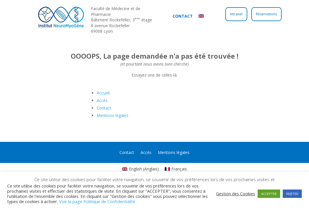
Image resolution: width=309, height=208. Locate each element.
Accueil (103, 93)
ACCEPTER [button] (269, 194)
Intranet (236, 14)
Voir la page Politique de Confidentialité (97, 201)
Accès (102, 100)
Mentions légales (112, 115)
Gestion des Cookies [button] (235, 193)
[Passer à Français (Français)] (176, 169)
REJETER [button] (292, 194)
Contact (183, 16)
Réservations (266, 14)
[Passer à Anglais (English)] (140, 169)
